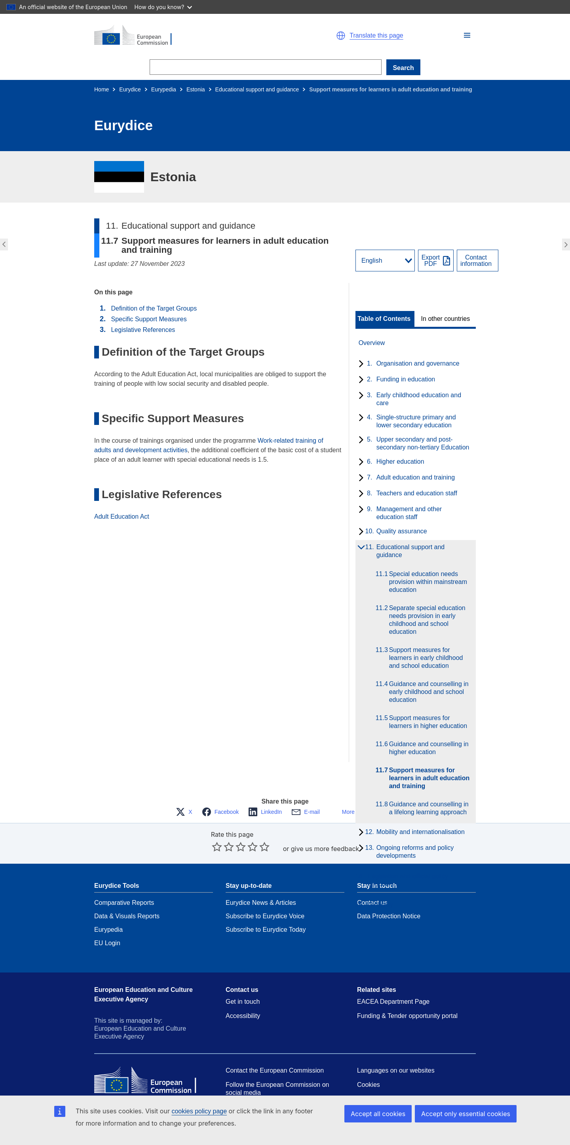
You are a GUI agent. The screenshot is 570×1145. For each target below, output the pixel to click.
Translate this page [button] (376, 35)
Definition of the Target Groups (154, 308)
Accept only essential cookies (465, 1114)
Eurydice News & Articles (261, 879)
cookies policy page (199, 1111)
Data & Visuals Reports (127, 892)
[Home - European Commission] (186, 35)
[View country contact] (477, 260)
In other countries (445, 319)
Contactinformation (476, 260)
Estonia (195, 89)
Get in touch (243, 977)
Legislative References (143, 329)
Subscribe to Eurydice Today (266, 905)
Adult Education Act (121, 516)
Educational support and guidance (257, 89)
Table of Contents (383, 319)
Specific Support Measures (148, 319)
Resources (241, 1083)
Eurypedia (163, 89)
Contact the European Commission (275, 1046)
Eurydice (130, 89)
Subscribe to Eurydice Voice (265, 892)
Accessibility (243, 992)
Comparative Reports (124, 879)
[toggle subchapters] (359, 364)
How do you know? (163, 7)
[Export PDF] (436, 260)
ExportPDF (431, 260)
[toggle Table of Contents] (384, 319)
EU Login (107, 919)
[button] (467, 35)
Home (101, 89)
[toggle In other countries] (446, 319)
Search (403, 67)
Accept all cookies (378, 1114)
